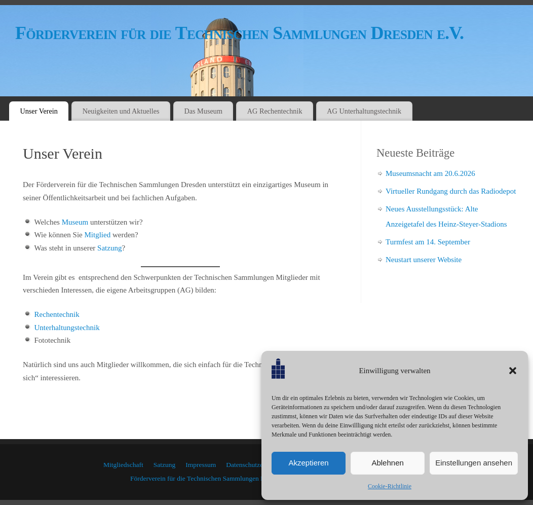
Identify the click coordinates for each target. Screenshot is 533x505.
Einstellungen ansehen (473, 462)
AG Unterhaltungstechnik (364, 111)
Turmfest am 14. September (428, 242)
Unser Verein (39, 111)
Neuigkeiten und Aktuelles (121, 111)
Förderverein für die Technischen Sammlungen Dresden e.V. (239, 33)
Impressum (200, 464)
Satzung (109, 248)
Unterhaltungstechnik (67, 327)
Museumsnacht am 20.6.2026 (430, 173)
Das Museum (203, 111)
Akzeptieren (308, 462)
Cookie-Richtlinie (389, 486)
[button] (513, 371)
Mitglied (97, 235)
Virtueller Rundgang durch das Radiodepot (451, 191)
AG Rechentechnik (274, 111)
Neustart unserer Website (424, 260)
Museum (75, 222)
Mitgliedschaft (123, 464)
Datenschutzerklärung (256, 464)
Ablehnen (387, 462)
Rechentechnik (57, 314)
